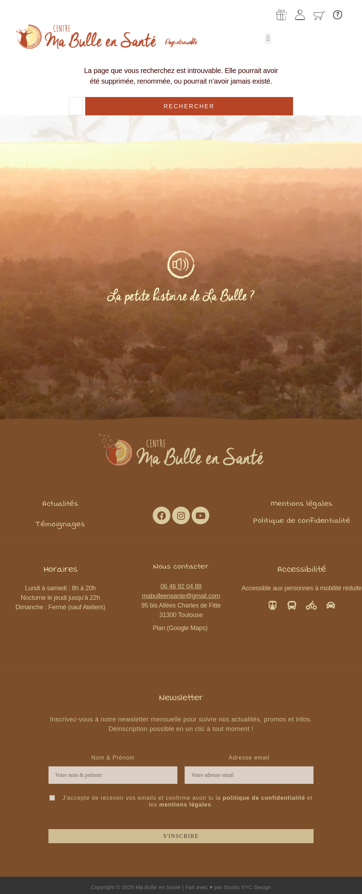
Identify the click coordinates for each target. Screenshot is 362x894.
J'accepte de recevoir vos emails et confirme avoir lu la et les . (181, 801)
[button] (268, 38)
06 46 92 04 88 (181, 586)
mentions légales (185, 804)
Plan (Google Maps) (181, 628)
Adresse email (249, 757)
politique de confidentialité (264, 798)
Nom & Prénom (113, 757)
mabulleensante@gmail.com (181, 595)
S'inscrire (181, 836)
